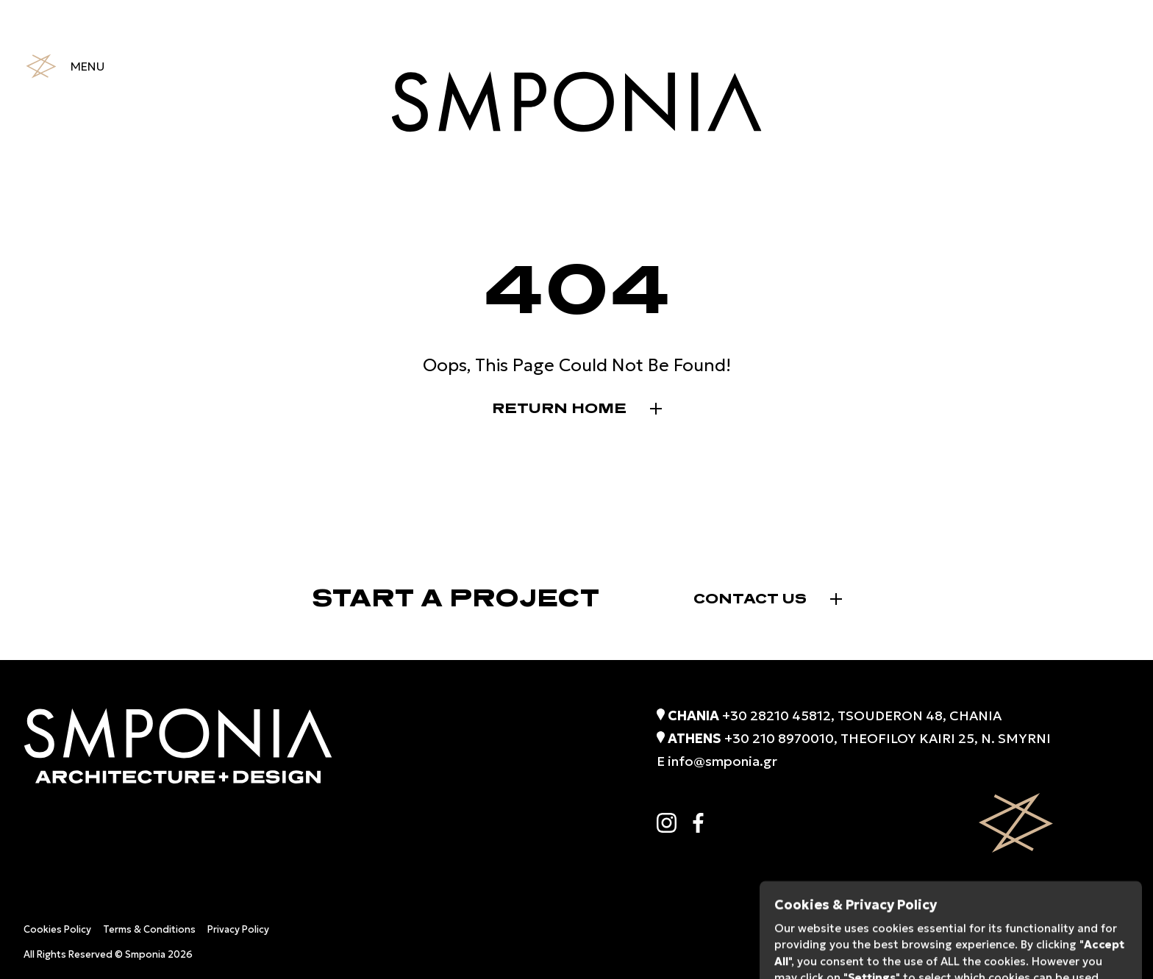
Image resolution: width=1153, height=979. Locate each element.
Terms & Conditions (149, 929)
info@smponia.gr (722, 761)
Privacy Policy (238, 929)
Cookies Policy (57, 929)
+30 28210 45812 (776, 715)
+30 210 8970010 (779, 738)
